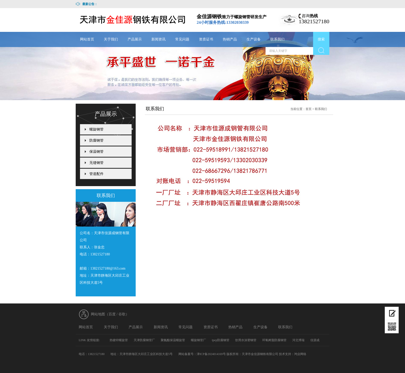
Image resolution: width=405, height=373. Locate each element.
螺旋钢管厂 (198, 340)
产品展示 (135, 39)
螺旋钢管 (96, 129)
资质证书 (206, 39)
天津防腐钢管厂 (144, 340)
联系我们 (277, 39)
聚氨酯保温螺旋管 (173, 340)
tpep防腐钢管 (220, 340)
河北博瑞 (298, 340)
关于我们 (111, 39)
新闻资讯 (158, 39)
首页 (309, 109)
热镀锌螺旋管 (119, 340)
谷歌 (122, 314)
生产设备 (254, 39)
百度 (112, 314)
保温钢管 (96, 151)
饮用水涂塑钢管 (245, 340)
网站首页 (87, 39)
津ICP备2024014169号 (211, 354)
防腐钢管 (96, 140)
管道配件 (96, 174)
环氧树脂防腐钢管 (274, 340)
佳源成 (314, 340)
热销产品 (230, 39)
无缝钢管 (96, 163)
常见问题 (182, 39)
